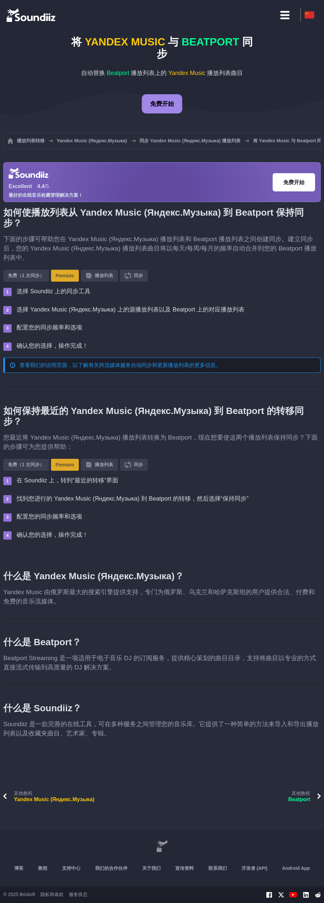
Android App (296, 868)
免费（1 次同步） (26, 275)
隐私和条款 (52, 894)
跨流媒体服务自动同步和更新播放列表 (144, 365)
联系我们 (217, 868)
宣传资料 (184, 868)
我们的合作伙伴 (111, 868)
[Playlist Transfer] (31, 15)
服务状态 (78, 894)
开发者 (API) (255, 868)
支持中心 (71, 868)
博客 (19, 868)
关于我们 (151, 868)
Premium (65, 275)
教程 (42, 868)
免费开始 (162, 104)
